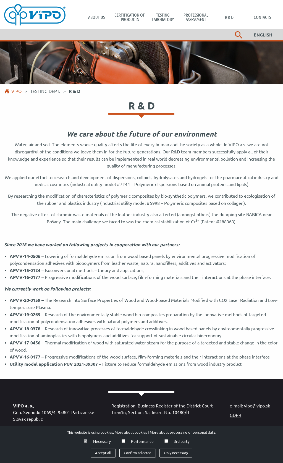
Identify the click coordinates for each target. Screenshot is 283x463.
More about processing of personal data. (183, 432)
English (263, 34)
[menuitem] (96, 17)
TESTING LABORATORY (163, 17)
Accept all (103, 453)
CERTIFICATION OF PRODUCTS (129, 17)
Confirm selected (137, 453)
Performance (142, 441)
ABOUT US (96, 17)
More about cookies (131, 432)
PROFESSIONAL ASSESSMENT (196, 17)
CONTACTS (262, 17)
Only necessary (176, 453)
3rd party (182, 441)
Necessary (102, 441)
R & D (229, 17)
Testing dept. (45, 91)
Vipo (16, 91)
